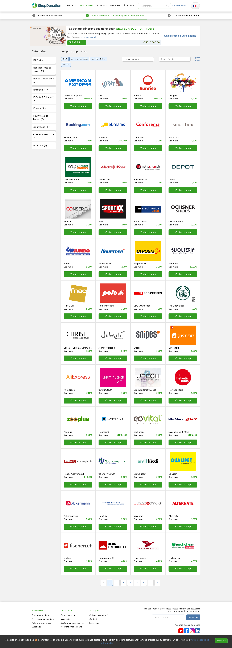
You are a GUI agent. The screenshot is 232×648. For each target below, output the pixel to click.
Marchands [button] (87, 5)
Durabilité (36, 626)
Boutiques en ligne (40, 615)
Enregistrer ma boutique (43, 619)
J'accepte (221, 640)
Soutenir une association (72, 623)
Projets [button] (72, 5)
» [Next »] (157, 582)
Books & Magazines (79, 59)
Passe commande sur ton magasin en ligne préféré (118, 15)
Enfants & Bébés (98, 59)
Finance (66, 64)
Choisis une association (50, 15)
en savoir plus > (89, 37)
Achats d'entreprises (41, 623)
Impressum (94, 623)
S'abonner (193, 617)
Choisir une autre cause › (180, 36)
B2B (65, 59)
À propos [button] (130, 5)
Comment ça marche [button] (109, 5)
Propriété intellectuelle (71, 626)
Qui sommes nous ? (98, 615)
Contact (93, 619)
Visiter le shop (78, 106)
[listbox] (154, 6)
